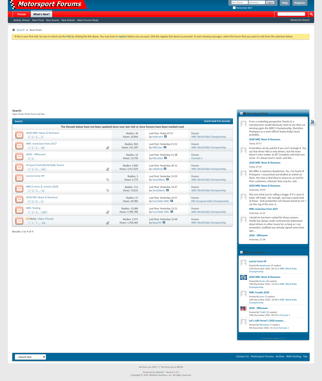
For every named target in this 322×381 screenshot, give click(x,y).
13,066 (134, 208)
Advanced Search (300, 20)
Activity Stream (21, 20)
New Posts (38, 20)
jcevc (261, 296)
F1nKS (262, 312)
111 (136, 187)
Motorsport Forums (262, 356)
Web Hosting (293, 356)
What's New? (41, 14)
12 (136, 154)
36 (136, 133)
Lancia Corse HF (35, 175)
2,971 (135, 219)
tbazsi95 (156, 222)
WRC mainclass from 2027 (41, 143)
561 (43, 169)
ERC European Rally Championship (210, 201)
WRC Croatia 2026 (259, 292)
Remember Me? (242, 8)
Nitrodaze (157, 158)
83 (43, 148)
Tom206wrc (158, 179)
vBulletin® (160, 372)
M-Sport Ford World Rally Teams (45, 165)
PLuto (262, 281)
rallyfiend (157, 168)
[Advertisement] (161, 73)
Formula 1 (196, 158)
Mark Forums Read (87, 20)
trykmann (157, 136)
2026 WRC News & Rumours (42, 132)
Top (305, 356)
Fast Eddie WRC (160, 201)
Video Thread (45, 218)
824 (136, 144)
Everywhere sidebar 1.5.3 (273, 338)
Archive (279, 356)
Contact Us (242, 356)
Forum (21, 14)
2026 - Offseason (36, 154)
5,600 (135, 165)
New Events (52, 20)
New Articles (68, 20)
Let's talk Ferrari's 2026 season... (267, 320)
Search (21, 30)
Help (285, 2)
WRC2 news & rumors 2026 (42, 186)
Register (299, 2)
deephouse (265, 265)
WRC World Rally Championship (208, 136)
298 (43, 223)
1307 (44, 212)
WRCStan (157, 147)
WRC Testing (33, 208)
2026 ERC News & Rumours (42, 197)
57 (136, 197)
